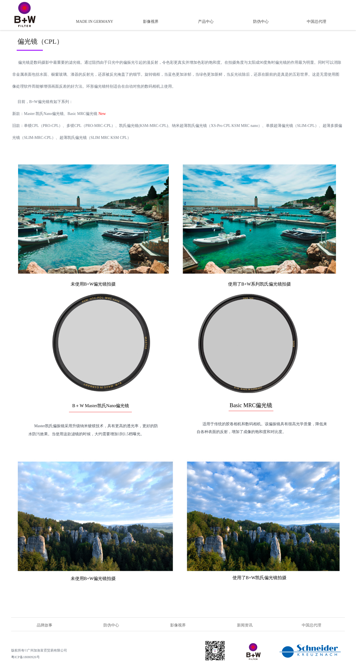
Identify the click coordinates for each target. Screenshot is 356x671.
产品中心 (206, 21)
